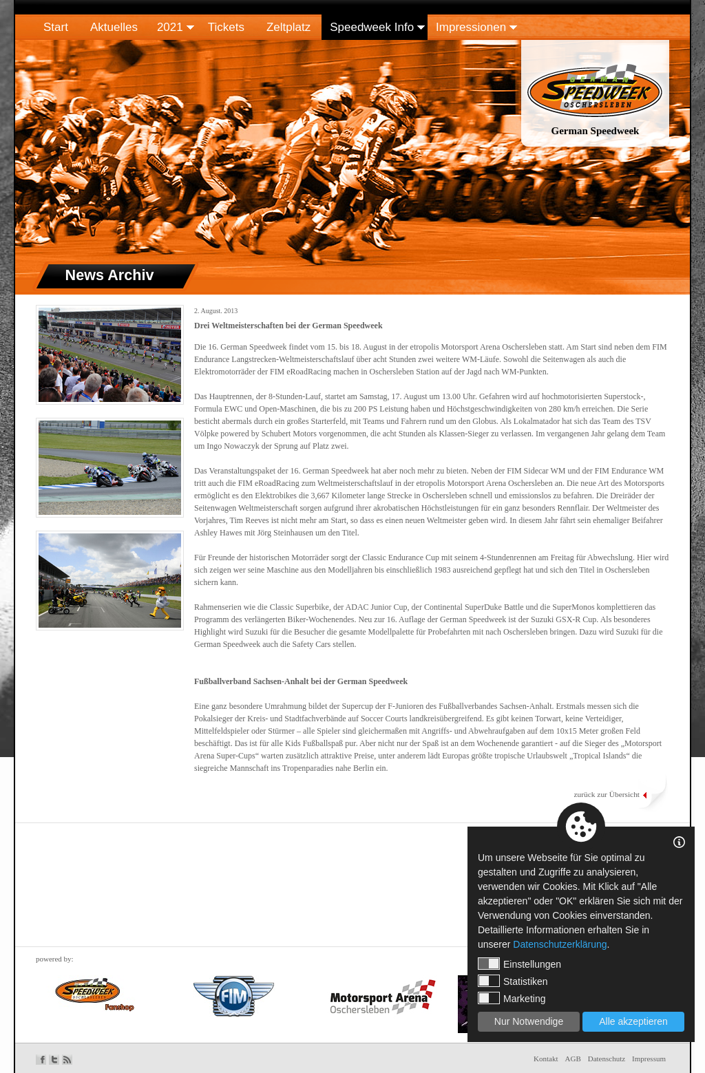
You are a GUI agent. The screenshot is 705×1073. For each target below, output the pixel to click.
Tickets (226, 27)
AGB (573, 1058)
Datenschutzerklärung (560, 944)
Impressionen (471, 27)
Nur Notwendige (528, 1021)
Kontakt (546, 1058)
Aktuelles (114, 27)
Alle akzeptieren (633, 1021)
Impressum (649, 1058)
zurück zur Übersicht (607, 794)
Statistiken (513, 981)
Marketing (511, 998)
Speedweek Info (372, 27)
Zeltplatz (288, 27)
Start (55, 27)
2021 (170, 27)
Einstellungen (519, 963)
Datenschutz (606, 1058)
